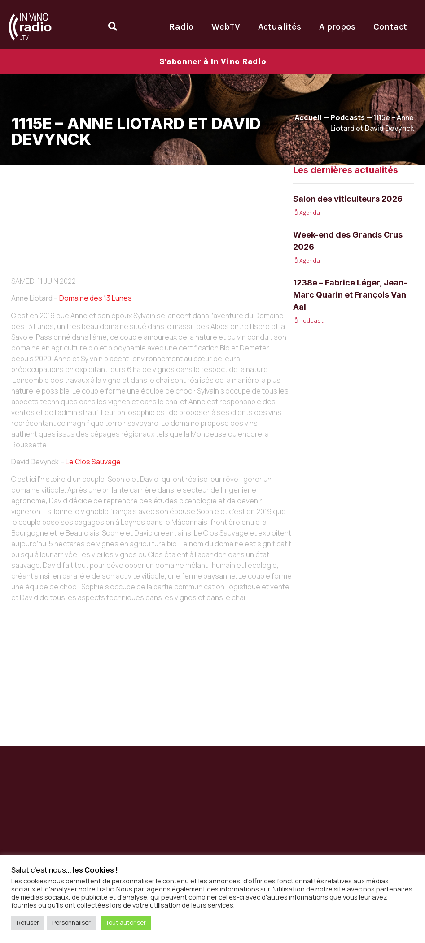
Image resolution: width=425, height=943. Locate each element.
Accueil (308, 117)
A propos (337, 27)
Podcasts (347, 117)
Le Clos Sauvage (93, 462)
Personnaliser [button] (71, 922)
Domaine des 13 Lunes (95, 298)
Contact (390, 27)
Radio (181, 27)
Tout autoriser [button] (126, 922)
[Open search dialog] (112, 26)
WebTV (225, 27)
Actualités (279, 27)
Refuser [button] (28, 922)
